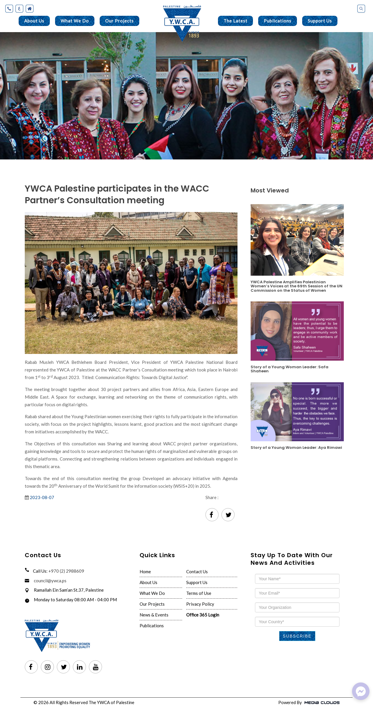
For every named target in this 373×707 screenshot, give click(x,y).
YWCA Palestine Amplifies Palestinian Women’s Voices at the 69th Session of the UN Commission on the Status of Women (296, 286)
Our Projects (119, 20)
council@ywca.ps (50, 580)
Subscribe (297, 636)
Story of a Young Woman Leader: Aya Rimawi (296, 447)
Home (145, 571)
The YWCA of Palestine (111, 702)
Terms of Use (198, 593)
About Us (34, 20)
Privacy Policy (200, 604)
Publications (277, 20)
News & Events (154, 614)
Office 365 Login (202, 614)
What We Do (75, 20)
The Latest (235, 20)
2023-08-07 (42, 497)
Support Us (320, 20)
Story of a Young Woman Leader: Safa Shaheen (289, 369)
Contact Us (197, 571)
